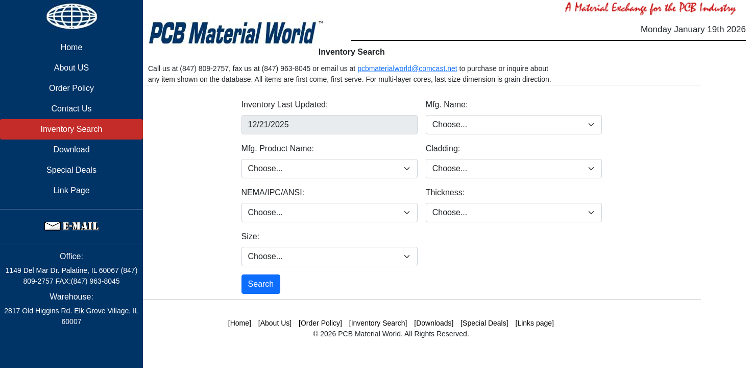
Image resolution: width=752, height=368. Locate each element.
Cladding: (443, 148)
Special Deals (71, 170)
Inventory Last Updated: (284, 104)
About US (71, 67)
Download (71, 149)
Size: (250, 236)
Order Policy (71, 88)
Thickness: (445, 192)
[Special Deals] (484, 323)
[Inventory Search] (378, 323)
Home (72, 47)
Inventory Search (72, 129)
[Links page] (535, 323)
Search (261, 284)
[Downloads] (433, 323)
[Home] (239, 323)
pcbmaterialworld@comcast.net (407, 68)
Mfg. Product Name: (277, 148)
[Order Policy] (320, 323)
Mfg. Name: (447, 104)
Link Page (71, 190)
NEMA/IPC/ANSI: (273, 192)
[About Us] (275, 323)
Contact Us (71, 108)
